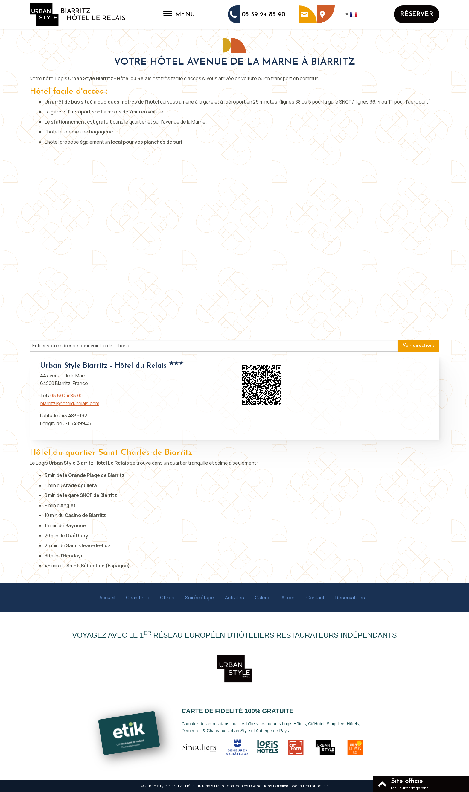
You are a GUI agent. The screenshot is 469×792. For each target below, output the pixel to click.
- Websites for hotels (302, 785)
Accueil (107, 597)
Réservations (350, 597)
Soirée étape (199, 597)
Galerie (263, 597)
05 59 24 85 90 (66, 395)
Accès (288, 597)
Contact (315, 597)
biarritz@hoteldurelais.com (69, 403)
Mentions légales (232, 785)
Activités (234, 597)
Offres (167, 597)
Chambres (137, 597)
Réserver (416, 14)
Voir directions (419, 345)
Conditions (261, 785)
